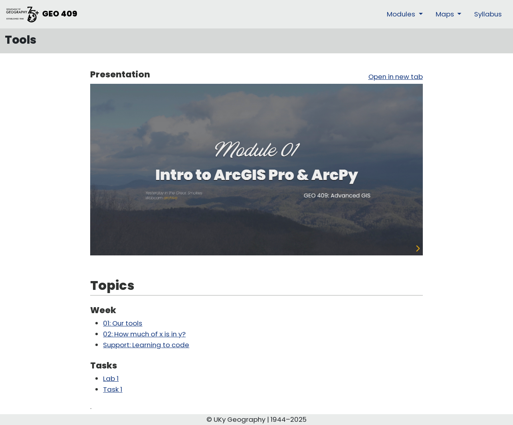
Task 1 (112, 389)
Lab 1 (111, 378)
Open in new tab (395, 76)
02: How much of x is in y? (144, 334)
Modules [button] (402, 14)
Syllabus (488, 14)
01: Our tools (122, 323)
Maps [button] (446, 14)
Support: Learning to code (146, 345)
